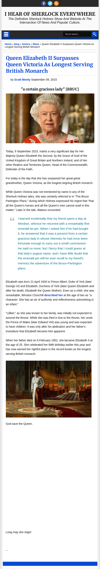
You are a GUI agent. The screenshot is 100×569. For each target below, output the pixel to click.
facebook (43, 3)
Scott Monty (22, 79)
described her (53, 295)
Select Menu (6, 34)
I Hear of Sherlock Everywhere (50, 14)
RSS (56, 3)
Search (95, 34)
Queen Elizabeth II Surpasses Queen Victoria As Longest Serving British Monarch (49, 64)
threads (50, 3)
